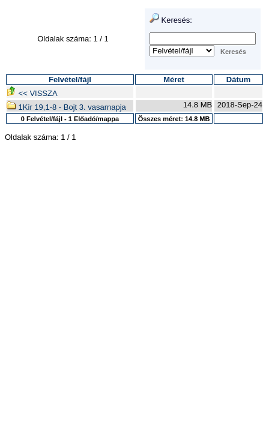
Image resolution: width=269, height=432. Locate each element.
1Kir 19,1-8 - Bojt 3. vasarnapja (66, 107)
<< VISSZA (32, 93)
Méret (173, 79)
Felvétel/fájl (70, 79)
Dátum (238, 79)
